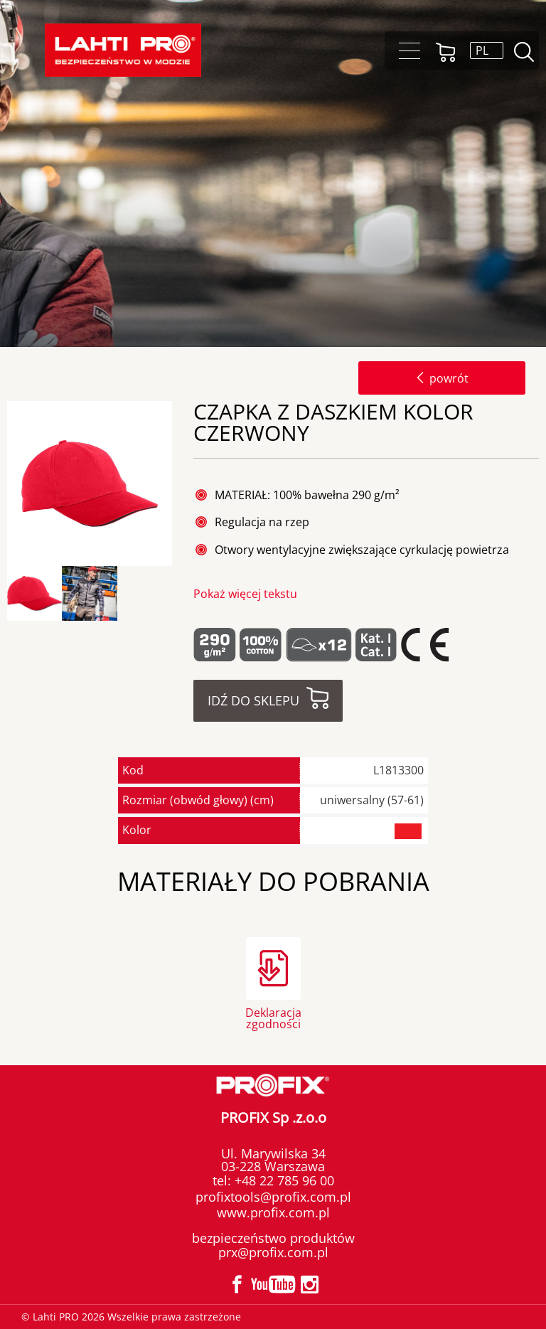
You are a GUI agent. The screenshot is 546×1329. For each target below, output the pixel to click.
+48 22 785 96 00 (282, 1180)
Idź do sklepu (253, 700)
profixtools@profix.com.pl (273, 1196)
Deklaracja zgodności (273, 1017)
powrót (442, 378)
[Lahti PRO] (123, 50)
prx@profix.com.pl (273, 1252)
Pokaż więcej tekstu (245, 594)
